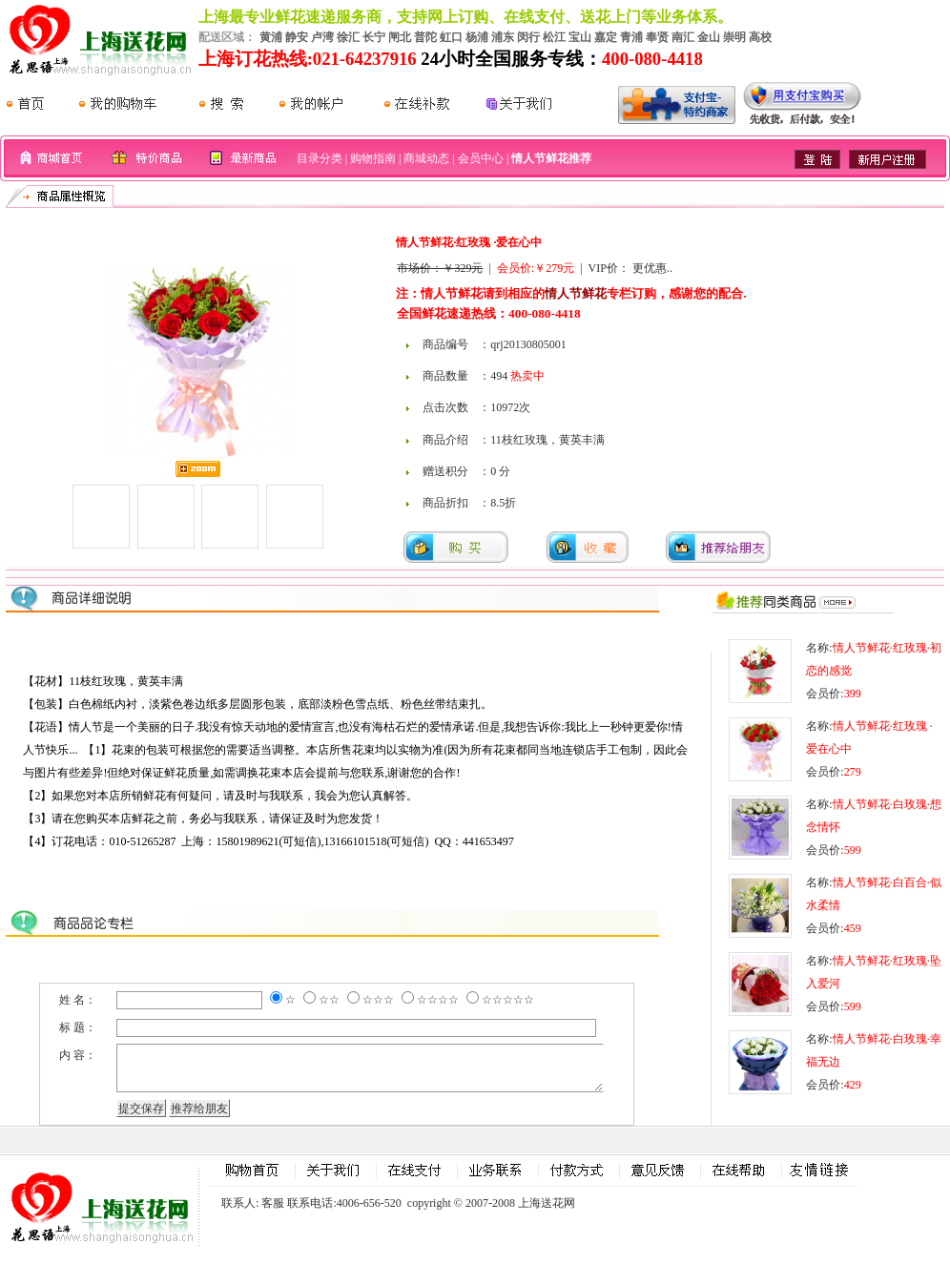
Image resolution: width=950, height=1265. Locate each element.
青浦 (631, 37)
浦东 (502, 37)
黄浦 (270, 37)
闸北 (399, 37)
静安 (296, 37)
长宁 (373, 37)
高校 (760, 37)
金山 (708, 37)
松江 (554, 37)
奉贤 (657, 37)
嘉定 (605, 37)
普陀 (425, 37)
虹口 (451, 37)
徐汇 (348, 37)
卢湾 (322, 37)
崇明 (734, 37)
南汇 (682, 37)
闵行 (528, 37)
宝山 (579, 37)
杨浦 (476, 37)
